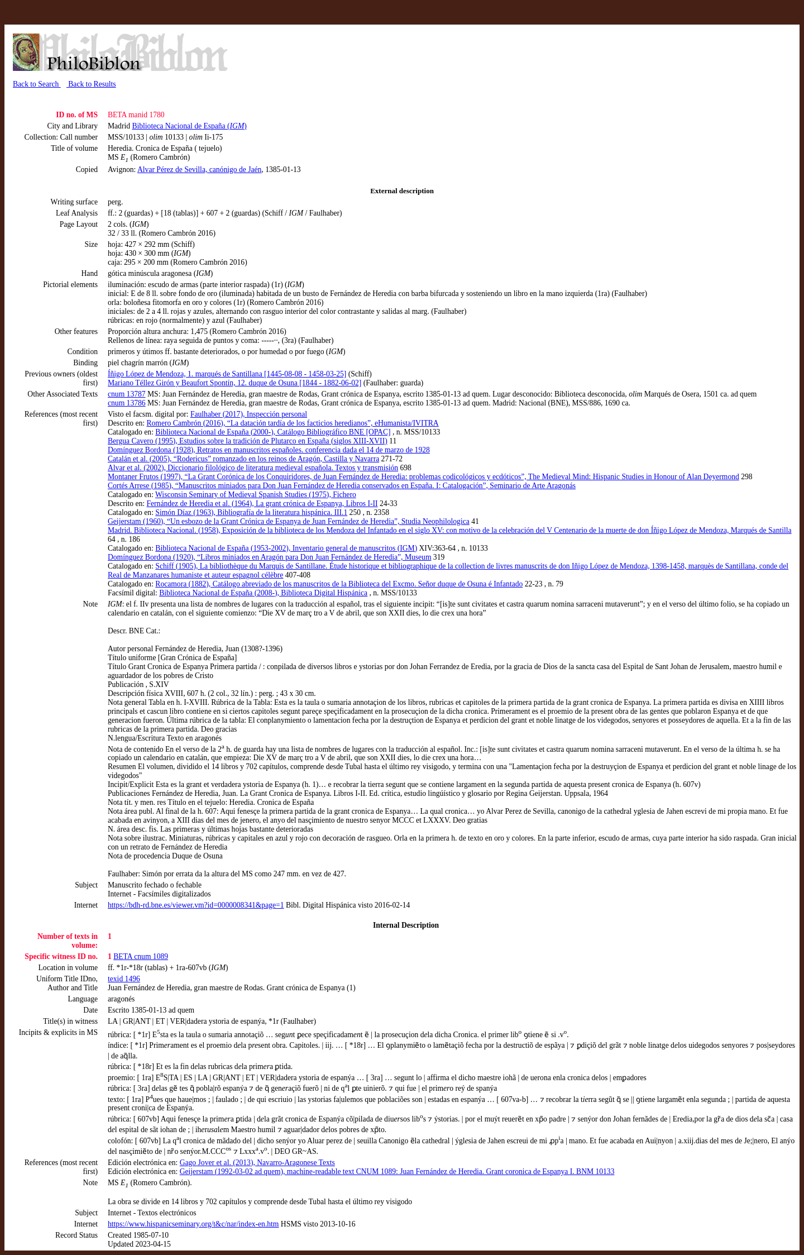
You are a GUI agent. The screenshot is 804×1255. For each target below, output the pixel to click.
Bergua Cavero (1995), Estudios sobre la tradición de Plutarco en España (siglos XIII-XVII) (247, 441)
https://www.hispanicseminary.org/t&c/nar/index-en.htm (193, 1224)
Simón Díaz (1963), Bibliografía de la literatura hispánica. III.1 (251, 512)
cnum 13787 (127, 394)
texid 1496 (124, 979)
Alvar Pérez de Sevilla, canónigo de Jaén (199, 169)
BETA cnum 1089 (140, 956)
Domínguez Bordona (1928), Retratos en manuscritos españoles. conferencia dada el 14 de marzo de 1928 (269, 450)
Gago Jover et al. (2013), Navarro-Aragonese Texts (257, 1162)
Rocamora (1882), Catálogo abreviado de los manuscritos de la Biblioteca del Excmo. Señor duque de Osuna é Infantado (339, 584)
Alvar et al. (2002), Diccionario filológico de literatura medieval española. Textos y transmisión (253, 468)
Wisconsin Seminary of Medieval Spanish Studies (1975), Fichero (255, 494)
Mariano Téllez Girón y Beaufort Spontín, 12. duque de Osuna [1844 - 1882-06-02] (234, 383)
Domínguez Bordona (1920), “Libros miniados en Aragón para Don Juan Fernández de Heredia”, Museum (269, 557)
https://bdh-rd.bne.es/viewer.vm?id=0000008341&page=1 (196, 905)
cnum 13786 (127, 403)
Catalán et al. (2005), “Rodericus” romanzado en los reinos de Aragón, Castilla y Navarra (243, 459)
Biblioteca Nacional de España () (189, 126)
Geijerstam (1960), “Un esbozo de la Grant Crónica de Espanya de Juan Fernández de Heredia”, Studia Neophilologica (289, 521)
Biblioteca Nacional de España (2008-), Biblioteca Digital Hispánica (263, 593)
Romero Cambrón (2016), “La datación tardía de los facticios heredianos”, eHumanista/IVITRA (292, 423)
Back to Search (37, 84)
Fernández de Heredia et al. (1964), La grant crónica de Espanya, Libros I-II (261, 503)
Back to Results (91, 84)
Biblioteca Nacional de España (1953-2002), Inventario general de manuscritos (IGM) (286, 548)
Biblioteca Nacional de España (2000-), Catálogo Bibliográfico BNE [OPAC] (272, 432)
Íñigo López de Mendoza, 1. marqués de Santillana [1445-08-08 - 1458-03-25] (227, 374)
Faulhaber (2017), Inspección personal (248, 414)
